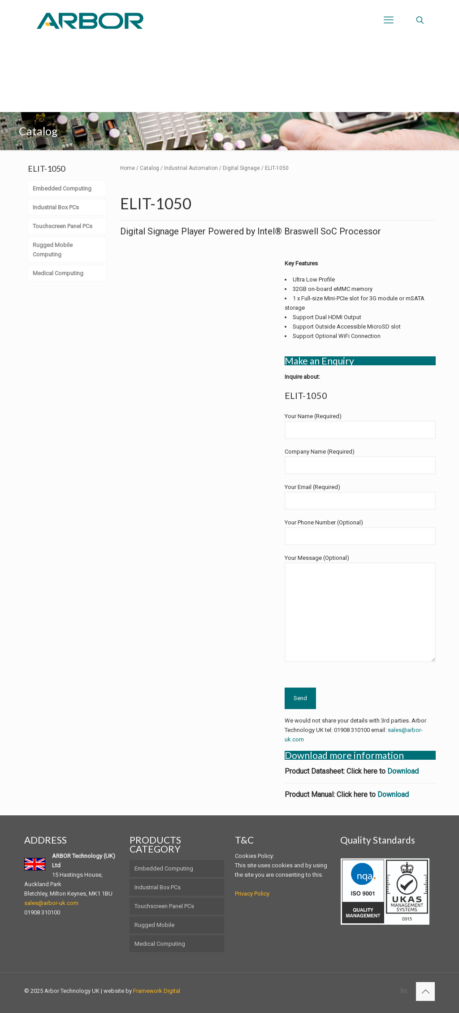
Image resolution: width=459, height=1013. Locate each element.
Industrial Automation (191, 168)
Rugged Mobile (154, 925)
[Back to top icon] (425, 991)
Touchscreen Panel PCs (164, 906)
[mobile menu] (388, 20)
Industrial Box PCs (157, 887)
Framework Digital (156, 990)
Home (127, 168)
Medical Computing (159, 943)
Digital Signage (241, 168)
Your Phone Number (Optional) (360, 532)
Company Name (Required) (360, 461)
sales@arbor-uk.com (51, 903)
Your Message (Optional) (360, 608)
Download (403, 771)
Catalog (149, 168)
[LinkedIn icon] (403, 991)
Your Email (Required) (360, 497)
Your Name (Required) (360, 426)
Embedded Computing (163, 868)
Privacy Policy (252, 893)
